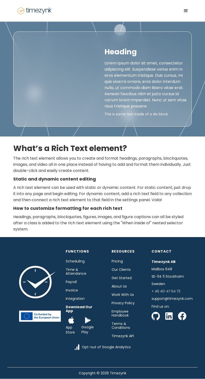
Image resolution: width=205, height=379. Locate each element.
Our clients (121, 270)
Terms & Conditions (121, 326)
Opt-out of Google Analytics (106, 347)
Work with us (123, 295)
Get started (122, 278)
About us (119, 286)
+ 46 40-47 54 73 (166, 291)
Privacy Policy (123, 303)
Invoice (72, 290)
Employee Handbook (120, 313)
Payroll (71, 282)
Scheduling (75, 261)
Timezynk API (123, 336)
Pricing (117, 261)
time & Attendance (76, 271)
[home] (34, 11)
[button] (186, 11)
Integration (75, 299)
